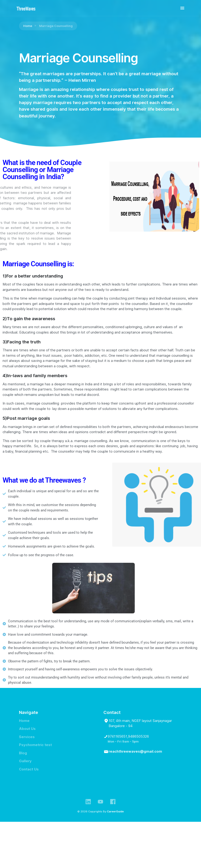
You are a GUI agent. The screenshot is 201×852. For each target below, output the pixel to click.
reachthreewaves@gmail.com (135, 751)
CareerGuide (115, 811)
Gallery (25, 761)
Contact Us (29, 769)
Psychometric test (35, 745)
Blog (23, 753)
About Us (27, 729)
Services (27, 737)
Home (27, 26)
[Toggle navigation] (182, 8)
